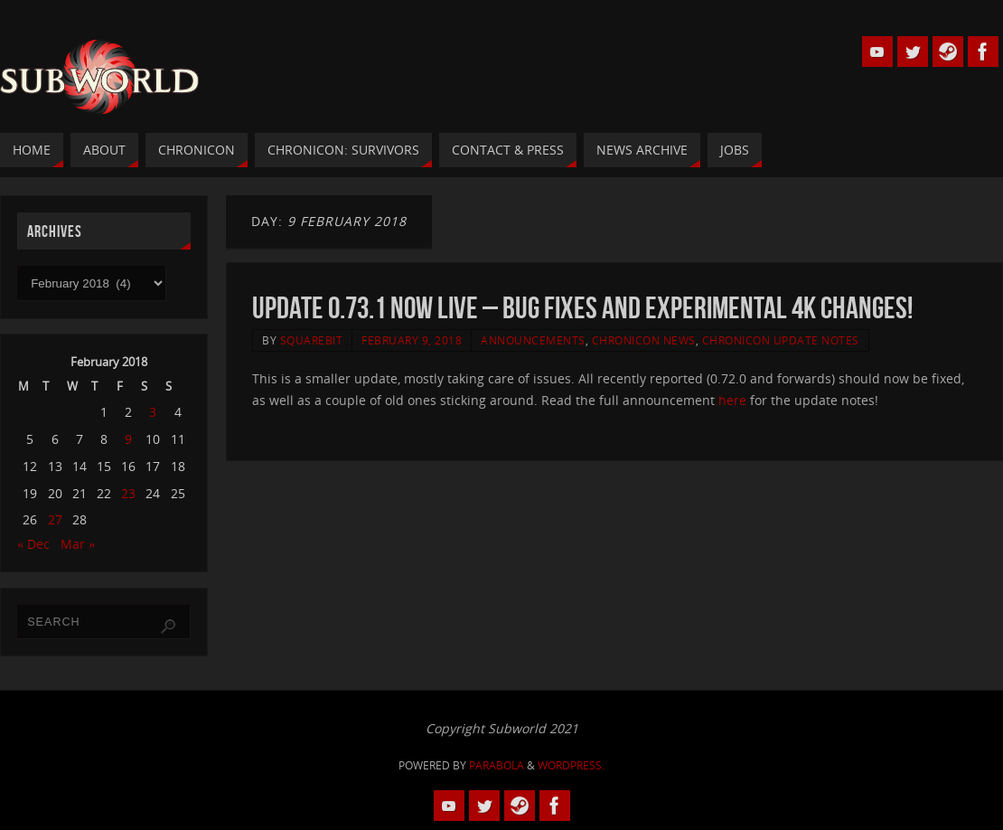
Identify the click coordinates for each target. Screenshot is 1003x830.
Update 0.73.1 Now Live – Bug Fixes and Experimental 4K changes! (582, 308)
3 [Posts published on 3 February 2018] (152, 411)
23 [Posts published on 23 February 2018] (128, 493)
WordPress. (571, 765)
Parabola (496, 765)
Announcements (533, 340)
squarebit (311, 340)
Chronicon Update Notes (780, 340)
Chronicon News (644, 340)
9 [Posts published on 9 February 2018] (128, 439)
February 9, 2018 (411, 340)
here (732, 400)
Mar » (78, 543)
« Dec (33, 543)
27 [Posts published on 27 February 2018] (55, 519)
